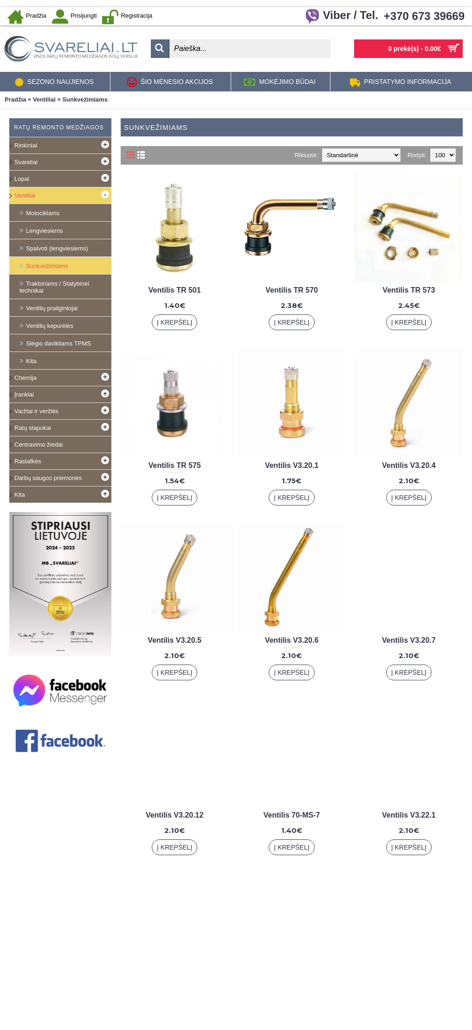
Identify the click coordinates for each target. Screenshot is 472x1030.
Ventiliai (44, 99)
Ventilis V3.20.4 (409, 465)
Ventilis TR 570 (291, 290)
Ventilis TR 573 (408, 290)
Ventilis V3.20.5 (174, 640)
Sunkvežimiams (85, 99)
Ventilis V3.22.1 (409, 815)
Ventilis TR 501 (175, 290)
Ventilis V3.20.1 (292, 465)
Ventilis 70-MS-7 (292, 815)
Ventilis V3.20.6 (292, 640)
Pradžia (15, 99)
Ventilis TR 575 (175, 465)
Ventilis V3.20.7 (409, 640)
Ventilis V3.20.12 (175, 815)
